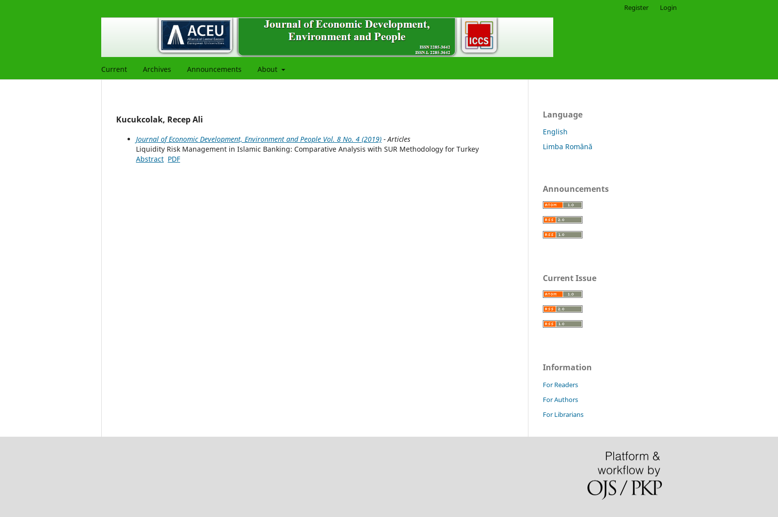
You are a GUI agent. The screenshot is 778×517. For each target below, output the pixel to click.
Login (668, 7)
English (555, 131)
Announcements (214, 69)
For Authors (560, 399)
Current (114, 69)
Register (636, 7)
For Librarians (563, 414)
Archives (157, 69)
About (268, 69)
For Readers (560, 384)
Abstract (150, 159)
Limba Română (567, 146)
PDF (174, 159)
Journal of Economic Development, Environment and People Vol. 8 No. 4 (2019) (259, 139)
